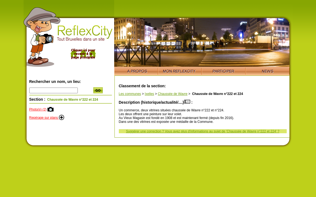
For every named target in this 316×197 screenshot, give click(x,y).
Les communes (130, 94)
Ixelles (149, 94)
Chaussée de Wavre (172, 94)
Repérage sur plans (46, 118)
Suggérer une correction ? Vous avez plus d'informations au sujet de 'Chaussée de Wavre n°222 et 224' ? (202, 131)
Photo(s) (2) (38, 109)
